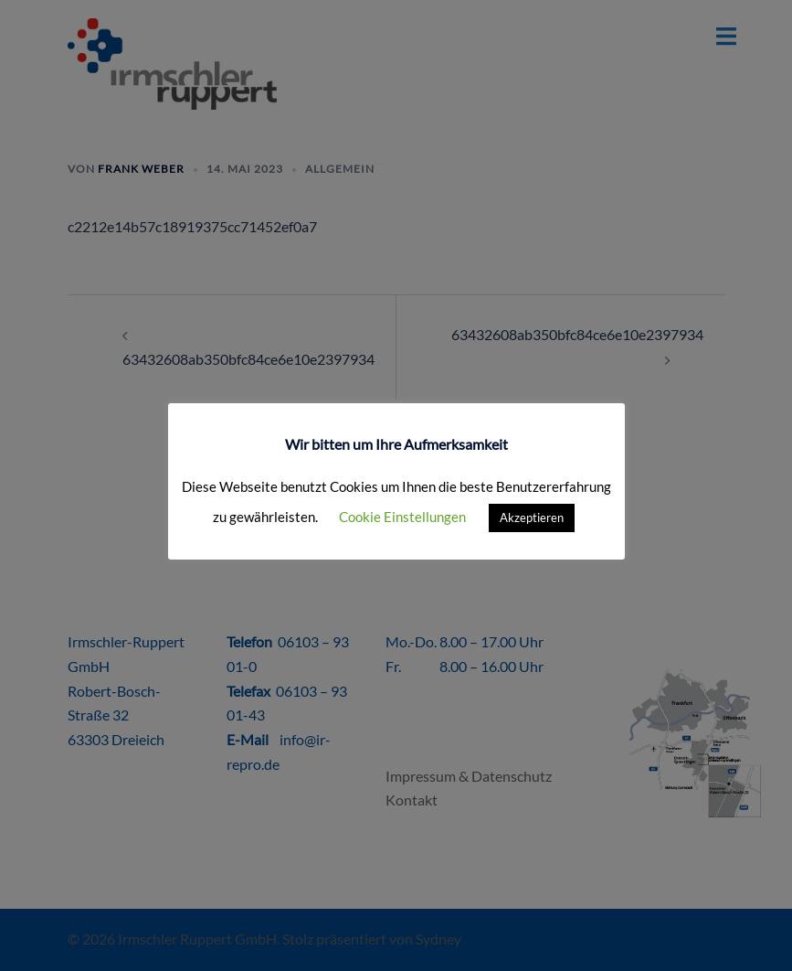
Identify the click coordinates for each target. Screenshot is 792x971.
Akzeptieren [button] (532, 517)
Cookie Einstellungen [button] (402, 516)
